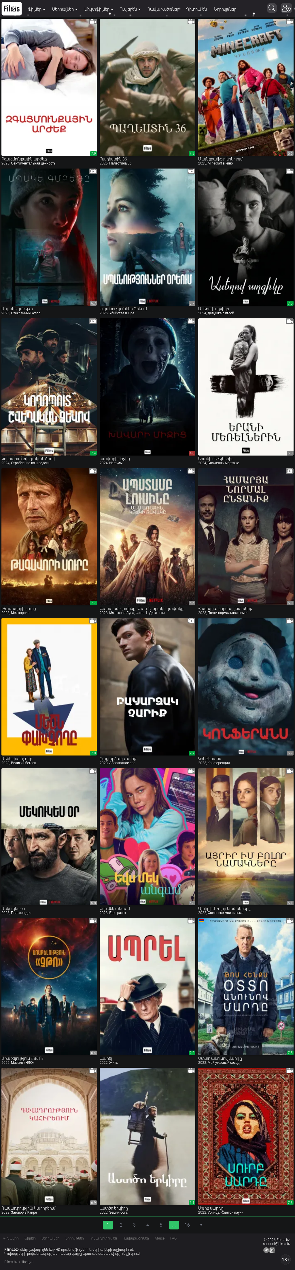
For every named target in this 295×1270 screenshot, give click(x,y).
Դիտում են (196, 9)
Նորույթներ (225, 9)
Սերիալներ (64, 9)
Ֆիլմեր (36, 9)
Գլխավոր (11, 1238)
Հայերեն (130, 9)
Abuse (159, 1238)
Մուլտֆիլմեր (98, 9)
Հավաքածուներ (163, 9)
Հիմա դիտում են (103, 1238)
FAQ (173, 1238)
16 (187, 1225)
